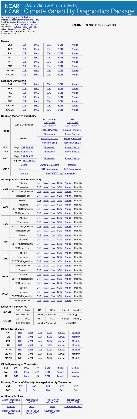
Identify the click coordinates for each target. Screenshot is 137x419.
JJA (49, 45)
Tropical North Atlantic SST (52, 401)
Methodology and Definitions (16, 17)
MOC (16, 24)
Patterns (72, 165)
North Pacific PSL (73, 406)
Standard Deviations (49, 165)
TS (35, 27)
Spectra (24, 173)
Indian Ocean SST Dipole (11, 412)
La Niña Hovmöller (72, 130)
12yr (48, 386)
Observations (22, 22)
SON (60, 45)
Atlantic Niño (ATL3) (31, 401)
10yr (34, 386)
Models (33, 22)
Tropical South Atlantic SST (73, 401)
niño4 (52, 406)
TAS (30, 27)
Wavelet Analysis (72, 143)
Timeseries (49, 134)
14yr (62, 386)
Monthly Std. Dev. (49, 138)
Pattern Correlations (24, 20)
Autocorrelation (49, 143)
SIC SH (17, 27)
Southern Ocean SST (52, 412)
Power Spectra (72, 134)
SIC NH (34, 24)
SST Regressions (49, 169)
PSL (27, 24)
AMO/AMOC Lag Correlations (60, 173)
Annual (75, 45)
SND (25, 27)
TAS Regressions (72, 169)
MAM (36, 45)
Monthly (76, 332)
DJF (24, 45)
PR (22, 24)
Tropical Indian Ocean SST (32, 412)
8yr (20, 386)
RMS (37, 20)
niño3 (31, 406)
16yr (76, 386)
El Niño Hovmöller (49, 130)
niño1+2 (11, 406)
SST (23, 147)
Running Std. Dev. (72, 138)
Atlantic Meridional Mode (11, 401)
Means (24, 165)
